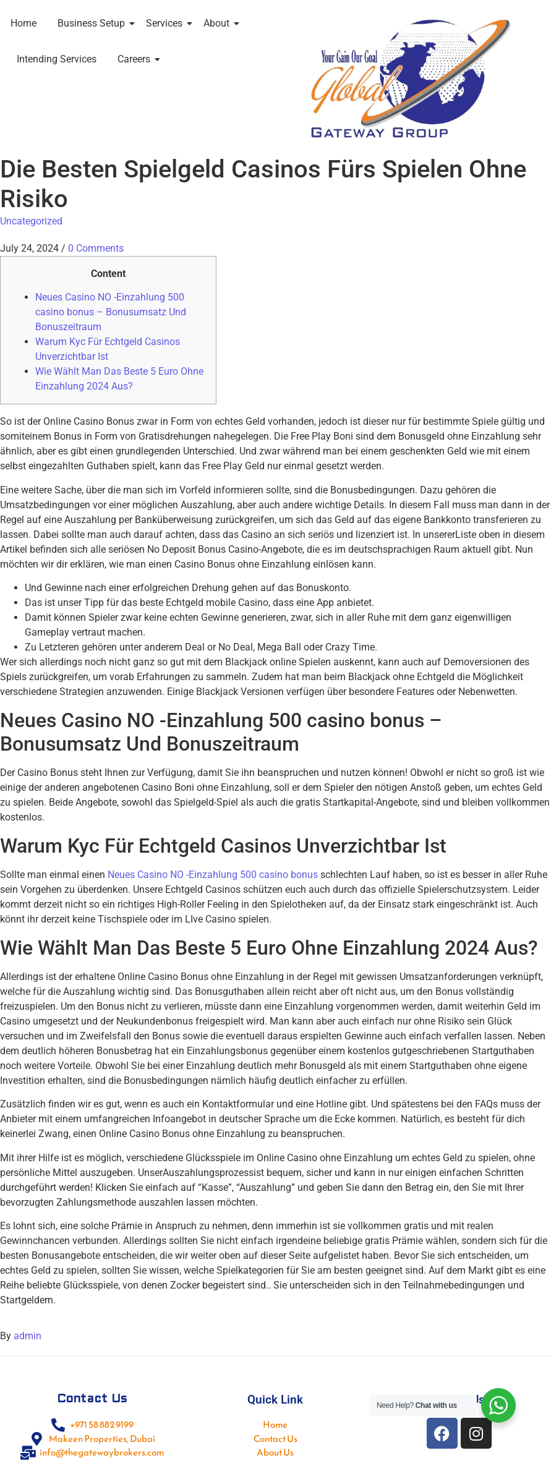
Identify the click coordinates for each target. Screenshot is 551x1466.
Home (23, 23)
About (218, 23)
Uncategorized (31, 221)
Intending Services (56, 59)
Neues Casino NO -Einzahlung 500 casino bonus (213, 874)
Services (166, 23)
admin (27, 1336)
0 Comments (96, 248)
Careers (136, 59)
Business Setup (93, 23)
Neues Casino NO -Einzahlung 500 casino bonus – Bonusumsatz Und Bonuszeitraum (110, 312)
